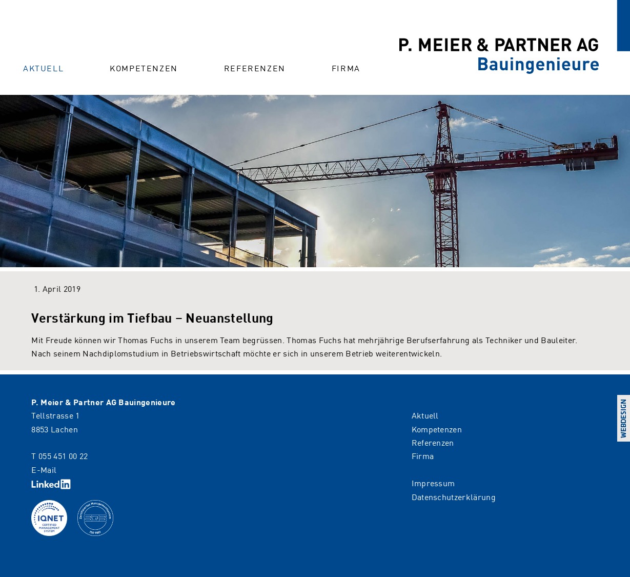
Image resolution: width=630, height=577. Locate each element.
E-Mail (43, 469)
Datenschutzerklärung (454, 496)
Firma (346, 68)
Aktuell (43, 68)
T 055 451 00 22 (59, 455)
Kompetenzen (144, 68)
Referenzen (255, 68)
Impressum (433, 482)
